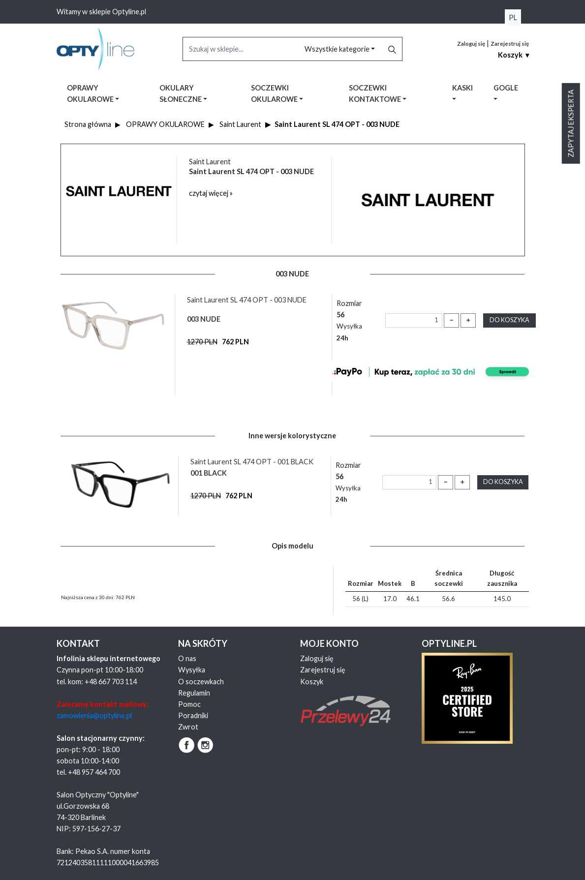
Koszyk (311, 681)
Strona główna (87, 124)
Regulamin (194, 693)
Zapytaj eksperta (571, 123)
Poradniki (193, 715)
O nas (187, 658)
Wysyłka (191, 670)
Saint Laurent (240, 124)
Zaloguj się (471, 43)
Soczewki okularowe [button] (275, 93)
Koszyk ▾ (513, 55)
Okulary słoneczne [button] (181, 93)
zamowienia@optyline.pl (94, 715)
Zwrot (188, 727)
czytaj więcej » (211, 193)
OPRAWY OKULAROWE (165, 124)
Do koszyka (509, 320)
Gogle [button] (505, 88)
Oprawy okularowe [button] (91, 93)
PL (513, 17)
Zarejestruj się (510, 43)
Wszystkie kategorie (338, 49)
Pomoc (189, 704)
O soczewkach (201, 681)
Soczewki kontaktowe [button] (375, 93)
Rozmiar (349, 320)
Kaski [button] (462, 88)
